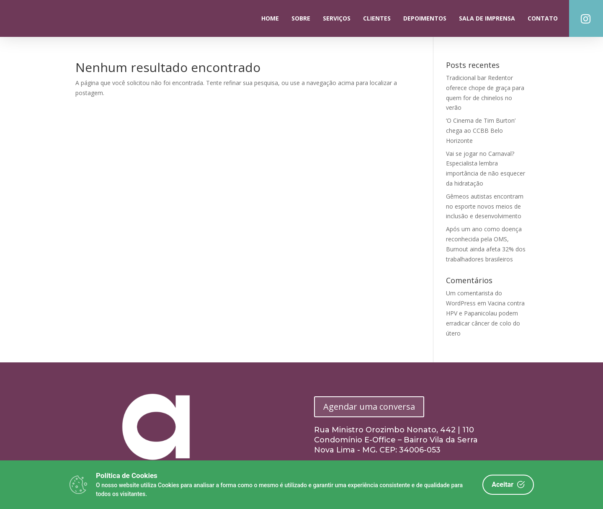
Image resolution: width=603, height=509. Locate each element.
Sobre (300, 18)
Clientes (377, 18)
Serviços (336, 18)
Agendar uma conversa (369, 406)
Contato (543, 18)
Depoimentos (424, 18)
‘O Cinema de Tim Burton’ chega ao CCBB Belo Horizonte (480, 130)
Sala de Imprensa (487, 18)
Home (270, 18)
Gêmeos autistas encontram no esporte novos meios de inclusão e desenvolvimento (484, 206)
